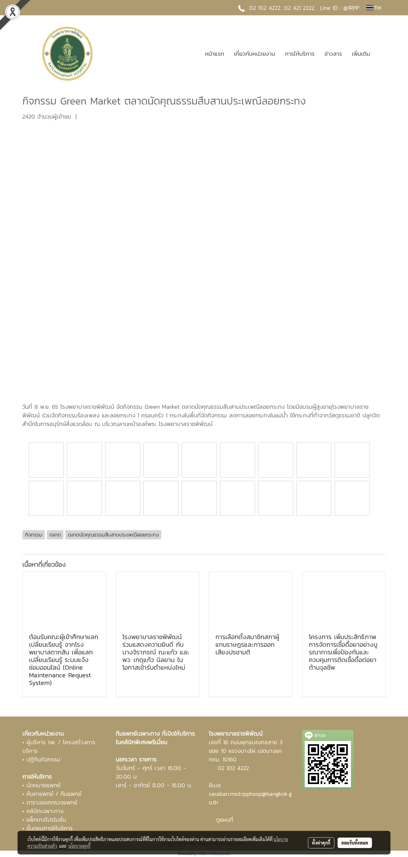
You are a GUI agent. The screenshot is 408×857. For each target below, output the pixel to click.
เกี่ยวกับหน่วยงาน (254, 53)
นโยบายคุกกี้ (79, 846)
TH (373, 7)
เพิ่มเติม (361, 53)
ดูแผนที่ (224, 819)
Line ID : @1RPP (339, 8)
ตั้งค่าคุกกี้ (321, 843)
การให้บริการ (300, 53)
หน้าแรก (214, 53)
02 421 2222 (299, 8)
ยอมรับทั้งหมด (354, 843)
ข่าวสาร (333, 53)
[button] (380, 53)
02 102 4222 (233, 768)
